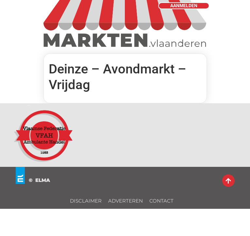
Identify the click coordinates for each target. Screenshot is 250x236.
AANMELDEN (183, 6)
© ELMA (39, 180)
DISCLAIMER (86, 201)
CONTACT (161, 201)
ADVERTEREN (125, 201)
